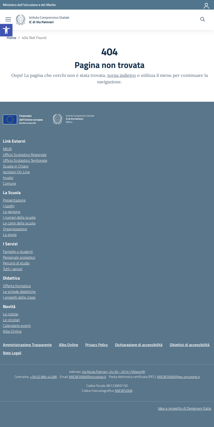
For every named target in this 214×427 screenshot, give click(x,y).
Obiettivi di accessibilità (189, 345)
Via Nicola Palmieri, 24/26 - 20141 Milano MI (113, 371)
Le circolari (11, 320)
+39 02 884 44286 (43, 376)
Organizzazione (15, 229)
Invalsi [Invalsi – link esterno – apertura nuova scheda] (8, 177)
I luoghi (8, 206)
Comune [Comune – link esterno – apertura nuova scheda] (9, 183)
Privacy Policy (96, 345)
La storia (10, 234)
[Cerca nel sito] (202, 20)
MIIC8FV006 (124, 390)
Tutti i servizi (12, 269)
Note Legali (12, 353)
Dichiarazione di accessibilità (138, 345)
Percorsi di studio (16, 263)
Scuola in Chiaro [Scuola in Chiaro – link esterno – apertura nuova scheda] (15, 166)
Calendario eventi (17, 325)
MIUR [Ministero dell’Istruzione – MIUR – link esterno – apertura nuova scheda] (7, 149)
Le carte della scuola (19, 223)
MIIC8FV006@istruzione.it (87, 376)
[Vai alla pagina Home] (11, 37)
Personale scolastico (19, 257)
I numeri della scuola (19, 217)
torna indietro (121, 75)
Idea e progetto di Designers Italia (184, 408)
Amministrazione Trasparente (27, 345)
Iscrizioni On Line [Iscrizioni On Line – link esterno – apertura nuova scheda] (16, 172)
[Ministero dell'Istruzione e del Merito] (29, 4)
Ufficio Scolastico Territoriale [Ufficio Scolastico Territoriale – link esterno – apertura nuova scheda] (25, 160)
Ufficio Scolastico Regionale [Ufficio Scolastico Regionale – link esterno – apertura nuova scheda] (24, 154)
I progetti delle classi (19, 297)
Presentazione (14, 200)
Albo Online (12, 331)
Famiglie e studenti (18, 251)
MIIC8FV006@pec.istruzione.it (178, 376)
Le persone (11, 211)
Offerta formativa (17, 286)
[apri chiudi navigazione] (8, 20)
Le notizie (10, 314)
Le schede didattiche (19, 291)
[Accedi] (206, 5)
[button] (6, 30)
